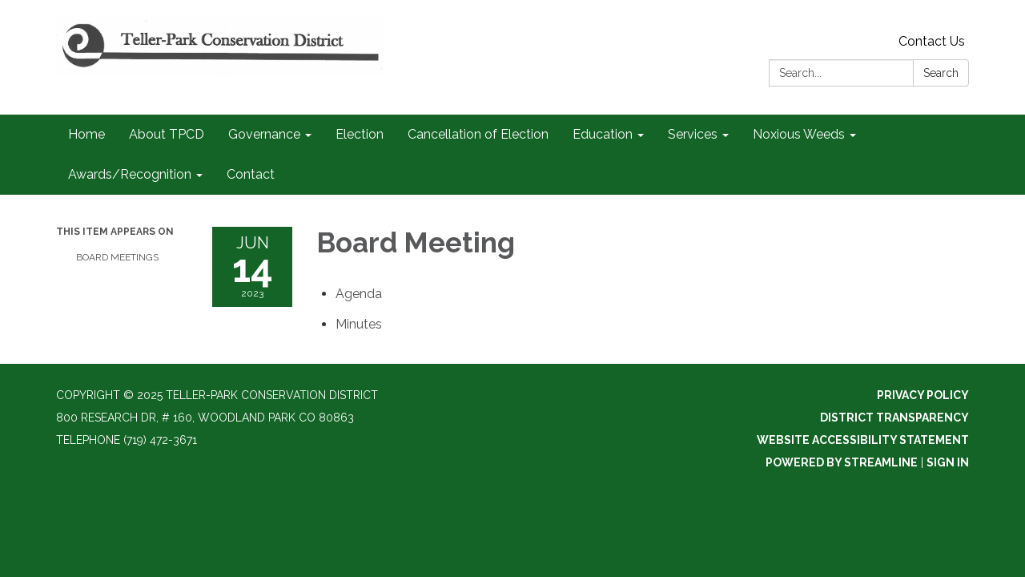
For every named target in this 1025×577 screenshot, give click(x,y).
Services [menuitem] (693, 134)
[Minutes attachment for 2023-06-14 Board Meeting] (359, 324)
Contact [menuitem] (251, 174)
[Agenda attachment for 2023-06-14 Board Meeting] (359, 293)
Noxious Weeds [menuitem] (799, 134)
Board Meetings (117, 257)
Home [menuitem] (86, 134)
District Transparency (894, 417)
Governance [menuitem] (264, 134)
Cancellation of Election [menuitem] (478, 134)
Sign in (948, 462)
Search (941, 73)
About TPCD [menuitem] (166, 134)
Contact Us (931, 41)
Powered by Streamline (842, 462)
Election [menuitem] (360, 134)
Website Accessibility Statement (863, 440)
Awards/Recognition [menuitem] (129, 174)
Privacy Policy (923, 395)
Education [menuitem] (603, 134)
